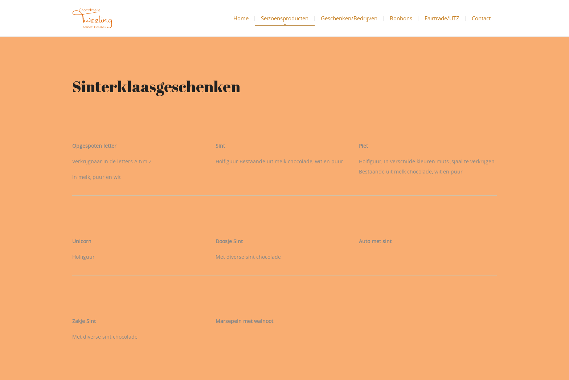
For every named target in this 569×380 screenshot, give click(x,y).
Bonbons (401, 18)
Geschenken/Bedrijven (349, 18)
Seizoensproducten (284, 18)
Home (241, 18)
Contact (481, 18)
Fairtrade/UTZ (442, 18)
